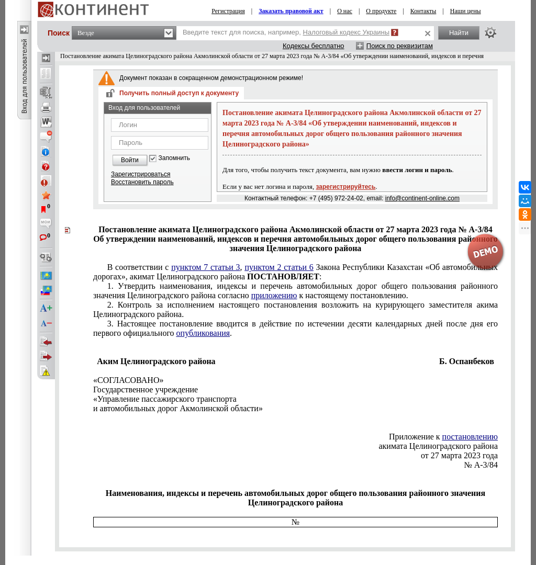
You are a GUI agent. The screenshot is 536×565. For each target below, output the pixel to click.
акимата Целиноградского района (438, 446)
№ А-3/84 (481, 464)
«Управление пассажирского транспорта (165, 398)
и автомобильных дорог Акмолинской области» (178, 408)
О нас (344, 11)
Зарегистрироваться (140, 174)
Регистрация (228, 11)
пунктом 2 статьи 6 (278, 267)
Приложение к (443, 436)
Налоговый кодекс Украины (346, 32)
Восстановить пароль (142, 182)
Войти (130, 160)
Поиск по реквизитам (399, 46)
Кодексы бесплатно (313, 46)
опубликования (203, 333)
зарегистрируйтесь (346, 186)
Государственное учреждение (145, 389)
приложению (274, 295)
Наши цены (465, 11)
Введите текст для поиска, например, (286, 32)
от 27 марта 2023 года (459, 455)
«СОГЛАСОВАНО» (128, 380)
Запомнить (174, 158)
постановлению (470, 436)
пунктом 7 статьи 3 (205, 267)
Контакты (423, 11)
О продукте (381, 11)
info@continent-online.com (422, 198)
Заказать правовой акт (291, 11)
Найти (458, 33)
